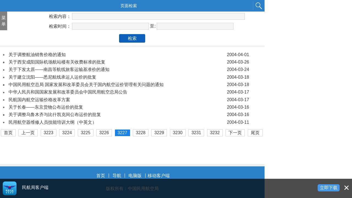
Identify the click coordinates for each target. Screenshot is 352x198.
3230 (178, 132)
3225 (85, 132)
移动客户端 (159, 175)
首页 (8, 132)
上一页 (28, 132)
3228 (140, 132)
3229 (159, 132)
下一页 (235, 132)
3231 (196, 132)
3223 (48, 132)
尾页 (255, 132)
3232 (215, 132)
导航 (116, 175)
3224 (67, 132)
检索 (132, 38)
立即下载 (328, 187)
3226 (104, 132)
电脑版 (135, 175)
